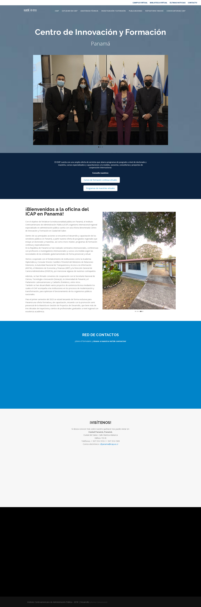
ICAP (57, 11)
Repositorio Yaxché (154, 11)
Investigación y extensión (113, 11)
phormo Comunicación (98, 602)
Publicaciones (135, 11)
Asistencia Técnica (89, 11)
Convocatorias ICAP (176, 11)
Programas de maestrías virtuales (100, 188)
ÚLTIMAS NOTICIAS (177, 3)
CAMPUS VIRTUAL (140, 3)
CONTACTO (192, 3)
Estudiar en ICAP (69, 11)
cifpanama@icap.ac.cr (109, 444)
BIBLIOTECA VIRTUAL (158, 3)
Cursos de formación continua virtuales (100, 180)
